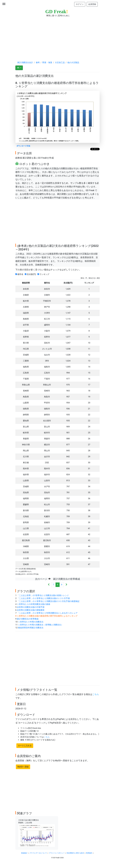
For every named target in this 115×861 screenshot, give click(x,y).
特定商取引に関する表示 (75, 853)
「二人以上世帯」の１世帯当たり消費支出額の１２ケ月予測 (43, 598)
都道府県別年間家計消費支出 (30, 628)
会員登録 (92, 4)
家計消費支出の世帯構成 (27, 619)
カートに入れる (25, 745)
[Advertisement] (57, 37)
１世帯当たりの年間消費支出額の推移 (33, 604)
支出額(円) (31, 274)
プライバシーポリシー (57, 853)
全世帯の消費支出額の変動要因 (30, 610)
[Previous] (48, 584)
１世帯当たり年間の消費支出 (30, 622)
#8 (18, 68)
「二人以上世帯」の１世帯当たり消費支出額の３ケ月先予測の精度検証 (48, 601)
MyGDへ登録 (23, 767)
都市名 (19, 274)
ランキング (43, 274)
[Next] (66, 584)
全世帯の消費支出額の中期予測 (30, 607)
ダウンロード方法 (23, 146)
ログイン (80, 4)
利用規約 (89, 853)
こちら (95, 694)
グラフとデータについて (38, 853)
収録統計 (24, 853)
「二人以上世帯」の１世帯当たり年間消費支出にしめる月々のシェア (47, 613)
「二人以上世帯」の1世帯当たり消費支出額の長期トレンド (43, 595)
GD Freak (56, 11)
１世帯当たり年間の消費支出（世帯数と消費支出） (40, 625)
